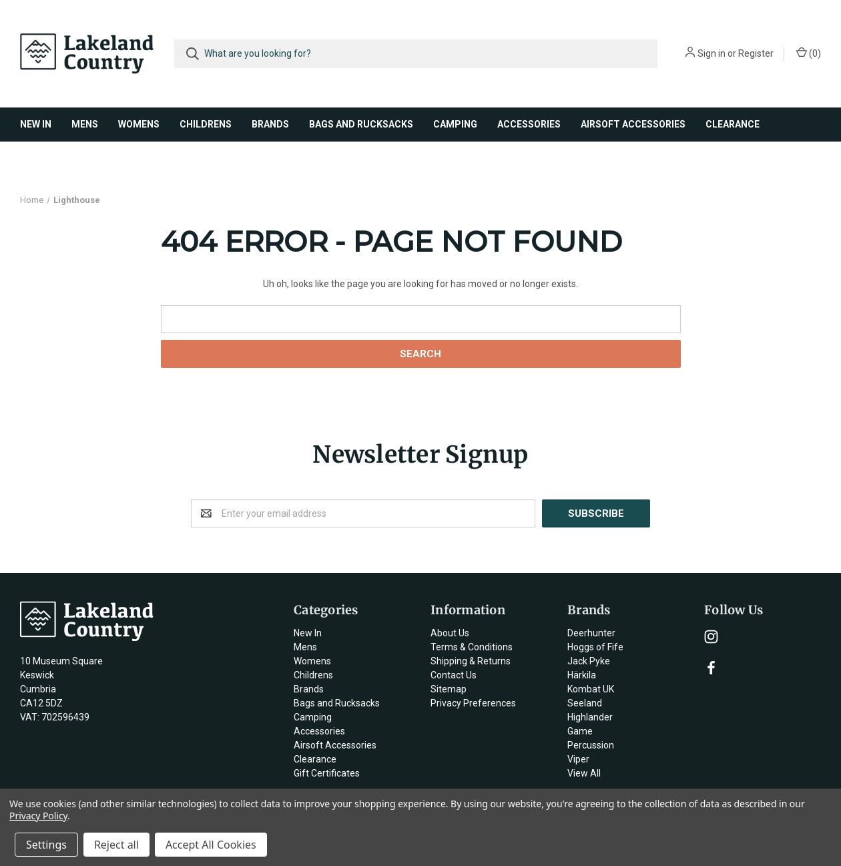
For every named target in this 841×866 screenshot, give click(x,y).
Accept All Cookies (211, 844)
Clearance (733, 124)
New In (35, 124)
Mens (84, 124)
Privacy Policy (38, 815)
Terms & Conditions (472, 647)
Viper (578, 759)
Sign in (711, 53)
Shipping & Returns (471, 661)
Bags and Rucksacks (361, 124)
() (808, 53)
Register (756, 53)
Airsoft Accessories (633, 124)
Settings (46, 844)
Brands (270, 124)
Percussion (590, 745)
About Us (450, 633)
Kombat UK (590, 689)
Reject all (116, 844)
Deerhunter (591, 633)
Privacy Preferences (473, 703)
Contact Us (454, 675)
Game (580, 731)
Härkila (581, 675)
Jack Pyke (588, 661)
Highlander (590, 717)
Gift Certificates (327, 773)
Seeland (584, 703)
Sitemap (449, 689)
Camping (455, 124)
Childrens (206, 124)
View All (584, 773)
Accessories (529, 124)
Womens (139, 124)
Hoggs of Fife (595, 647)
